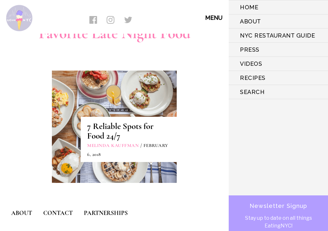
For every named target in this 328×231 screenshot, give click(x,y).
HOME (249, 7)
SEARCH (252, 92)
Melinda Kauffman (113, 145)
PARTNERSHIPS (106, 213)
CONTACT (58, 213)
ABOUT (250, 21)
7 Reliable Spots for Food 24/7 (120, 131)
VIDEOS (251, 63)
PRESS (249, 49)
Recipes (253, 77)
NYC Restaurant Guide (277, 35)
